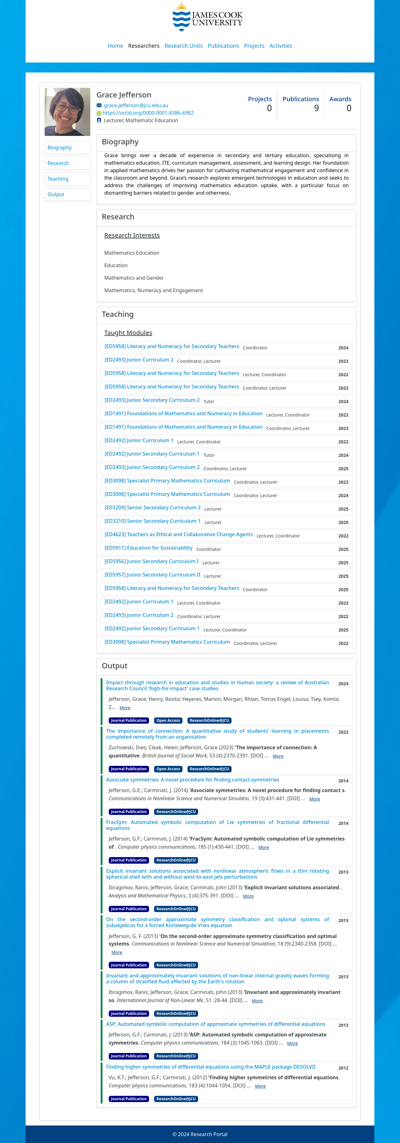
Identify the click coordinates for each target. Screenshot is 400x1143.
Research (58, 163)
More (125, 708)
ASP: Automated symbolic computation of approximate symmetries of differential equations (216, 1024)
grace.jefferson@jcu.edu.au (136, 105)
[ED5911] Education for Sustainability (149, 548)
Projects (254, 45)
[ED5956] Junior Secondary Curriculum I (152, 561)
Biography (60, 147)
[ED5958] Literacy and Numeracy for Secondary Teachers (172, 346)
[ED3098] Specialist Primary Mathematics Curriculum (167, 481)
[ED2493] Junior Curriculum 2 (139, 360)
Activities (281, 45)
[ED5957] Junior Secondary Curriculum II (153, 575)
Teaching (58, 178)
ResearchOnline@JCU (209, 720)
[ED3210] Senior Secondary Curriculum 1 (153, 521)
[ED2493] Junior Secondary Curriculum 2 (152, 400)
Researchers (143, 45)
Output (56, 194)
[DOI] (257, 755)
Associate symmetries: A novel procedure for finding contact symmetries (192, 780)
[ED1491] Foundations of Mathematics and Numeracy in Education (184, 414)
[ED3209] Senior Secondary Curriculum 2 (153, 508)
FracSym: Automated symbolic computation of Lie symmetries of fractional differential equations (217, 825)
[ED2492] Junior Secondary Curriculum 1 (152, 454)
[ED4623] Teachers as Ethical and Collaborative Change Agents (179, 534)
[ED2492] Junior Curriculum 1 (139, 440)
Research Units (184, 45)
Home (115, 45)
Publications (223, 45)
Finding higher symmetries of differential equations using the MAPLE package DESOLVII (211, 1067)
